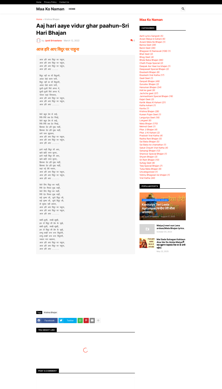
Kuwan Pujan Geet (150, 114)
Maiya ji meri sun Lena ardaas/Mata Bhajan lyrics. (171, 227)
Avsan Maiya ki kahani (152, 38)
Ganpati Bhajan (150, 81)
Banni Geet (147, 48)
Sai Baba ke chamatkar (153, 144)
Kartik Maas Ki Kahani (153, 102)
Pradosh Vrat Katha (151, 135)
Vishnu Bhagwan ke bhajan (155, 175)
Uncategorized (149, 171)
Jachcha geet (149, 93)
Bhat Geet (146, 54)
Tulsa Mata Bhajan (150, 169)
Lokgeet (145, 120)
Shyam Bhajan (148, 156)
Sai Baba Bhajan (149, 141)
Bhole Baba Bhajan (151, 60)
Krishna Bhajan (52, 19)
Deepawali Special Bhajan (154, 69)
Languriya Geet (150, 117)
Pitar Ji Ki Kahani (150, 132)
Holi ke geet (147, 90)
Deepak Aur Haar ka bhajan (155, 66)
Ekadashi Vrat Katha (152, 75)
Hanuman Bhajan (150, 87)
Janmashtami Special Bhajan (156, 96)
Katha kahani (148, 105)
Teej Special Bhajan (151, 165)
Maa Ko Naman (50, 9)
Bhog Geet (147, 57)
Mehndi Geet (148, 126)
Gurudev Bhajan (149, 84)
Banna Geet (148, 44)
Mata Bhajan (149, 123)
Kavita (144, 108)
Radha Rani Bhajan (151, 138)
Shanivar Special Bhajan (153, 153)
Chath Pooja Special (151, 63)
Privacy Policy (50, 2)
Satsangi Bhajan (150, 150)
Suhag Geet (147, 162)
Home (38, 2)
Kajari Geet (147, 99)
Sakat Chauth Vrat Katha (154, 147)
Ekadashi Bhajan (150, 72)
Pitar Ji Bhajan (148, 129)
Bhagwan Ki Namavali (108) (155, 51)
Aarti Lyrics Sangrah (151, 36)
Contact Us (64, 2)
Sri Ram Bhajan (149, 159)
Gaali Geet (146, 78)
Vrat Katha (147, 178)
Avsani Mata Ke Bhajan (152, 42)
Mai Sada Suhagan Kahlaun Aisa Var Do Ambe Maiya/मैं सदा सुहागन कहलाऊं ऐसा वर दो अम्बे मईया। (171, 243)
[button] (183, 9)
